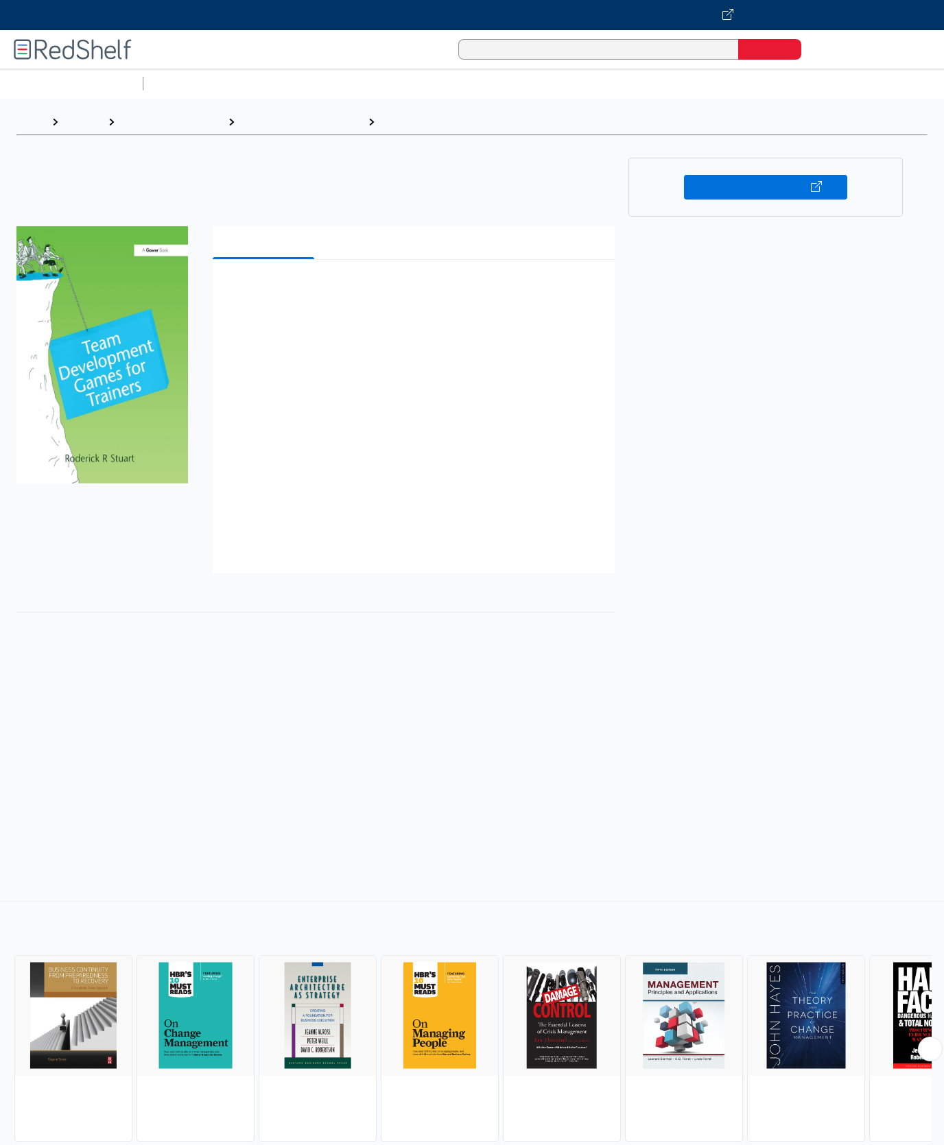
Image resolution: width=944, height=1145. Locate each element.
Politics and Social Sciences (676, 83)
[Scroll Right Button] (930, 1049)
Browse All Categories (71, 83)
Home (30, 121)
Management (415, 121)
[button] (416, 291)
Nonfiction (831, 83)
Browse (83, 121)
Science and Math (268, 83)
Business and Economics (532, 83)
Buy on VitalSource (766, 187)
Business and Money (171, 121)
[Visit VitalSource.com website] (472, 15)
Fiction (775, 83)
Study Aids (185, 83)
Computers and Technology (392, 83)
